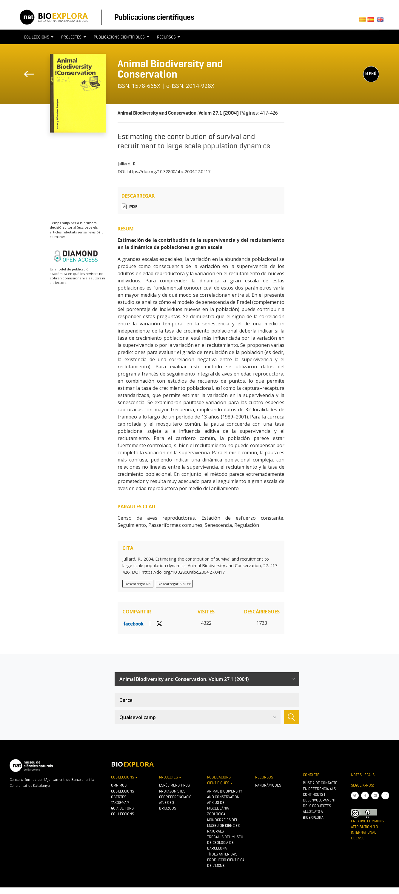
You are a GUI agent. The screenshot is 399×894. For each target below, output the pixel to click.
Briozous (167, 808)
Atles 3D (166, 802)
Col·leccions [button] (37, 37)
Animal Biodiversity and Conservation (170, 69)
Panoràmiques (268, 785)
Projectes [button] (71, 37)
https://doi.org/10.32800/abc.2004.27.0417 (168, 171)
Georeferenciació (175, 797)
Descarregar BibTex (174, 583)
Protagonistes (172, 791)
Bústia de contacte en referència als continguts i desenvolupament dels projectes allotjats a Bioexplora (320, 800)
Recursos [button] (167, 37)
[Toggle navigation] (288, 48)
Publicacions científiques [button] (120, 37)
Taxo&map (120, 802)
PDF (133, 206)
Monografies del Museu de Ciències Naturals (223, 825)
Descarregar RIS (137, 583)
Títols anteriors (222, 854)
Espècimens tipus (174, 785)
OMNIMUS (119, 785)
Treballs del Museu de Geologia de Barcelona (225, 842)
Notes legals (363, 775)
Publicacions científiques (154, 17)
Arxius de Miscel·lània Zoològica (218, 808)
